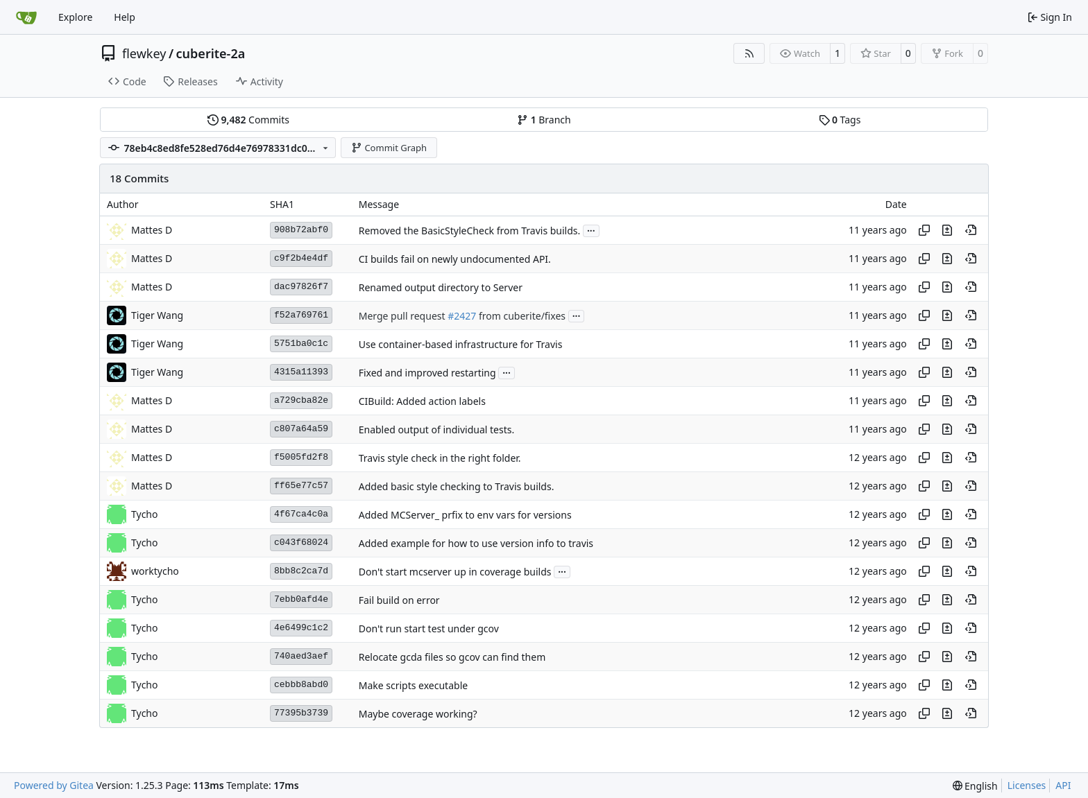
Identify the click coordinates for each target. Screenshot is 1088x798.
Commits (248, 119)
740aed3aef (301, 656)
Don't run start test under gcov (429, 628)
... (591, 229)
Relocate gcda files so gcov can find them (452, 656)
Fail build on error (399, 600)
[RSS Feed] (749, 53)
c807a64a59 (301, 429)
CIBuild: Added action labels (422, 401)
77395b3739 (301, 713)
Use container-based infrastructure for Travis (461, 344)
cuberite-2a (211, 53)
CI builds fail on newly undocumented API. (455, 259)
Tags (840, 119)
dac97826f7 (301, 286)
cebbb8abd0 (301, 684)
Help (124, 17)
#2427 (462, 315)
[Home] (26, 17)
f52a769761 (301, 315)
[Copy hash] (924, 230)
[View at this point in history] (970, 230)
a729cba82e (301, 400)
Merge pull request (403, 315)
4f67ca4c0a (301, 514)
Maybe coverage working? (418, 713)
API (1063, 785)
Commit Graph (389, 147)
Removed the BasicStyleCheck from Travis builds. (470, 230)
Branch (544, 119)
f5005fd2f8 (301, 457)
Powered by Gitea (54, 785)
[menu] (975, 785)
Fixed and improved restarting (427, 372)
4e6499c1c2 (301, 628)
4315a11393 (301, 372)
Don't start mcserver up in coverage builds (455, 571)
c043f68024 (301, 542)
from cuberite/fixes (521, 315)
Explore (75, 17)
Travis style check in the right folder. (440, 458)
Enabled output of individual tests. (436, 429)
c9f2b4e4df (301, 258)
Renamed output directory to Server (440, 287)
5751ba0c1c (301, 343)
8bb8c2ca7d (301, 571)
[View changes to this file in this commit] (947, 230)
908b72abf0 (301, 230)
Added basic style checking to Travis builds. (456, 486)
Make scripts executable (413, 685)
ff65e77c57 (301, 485)
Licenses (1027, 785)
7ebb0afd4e (301, 599)
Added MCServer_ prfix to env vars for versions (465, 514)
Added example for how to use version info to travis (476, 543)
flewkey (144, 53)
